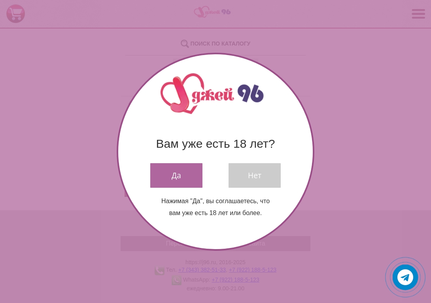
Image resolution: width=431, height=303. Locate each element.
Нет (254, 175)
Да (176, 175)
